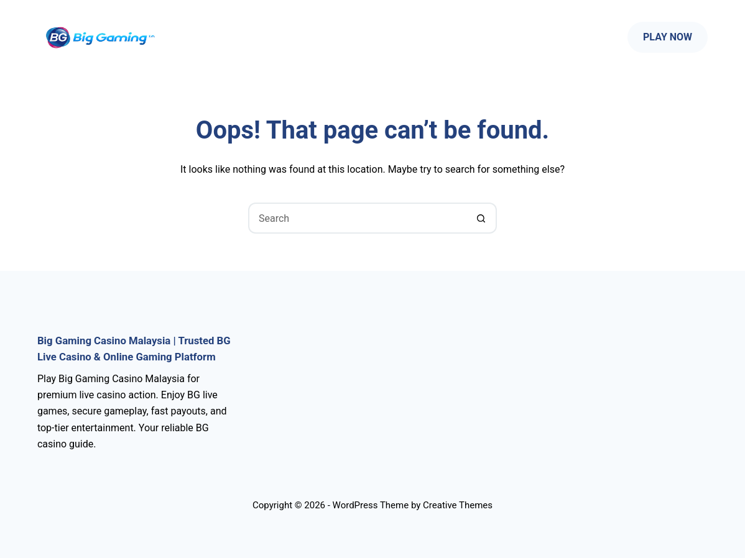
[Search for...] (357, 218)
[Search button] (481, 218)
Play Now (667, 37)
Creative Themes (458, 505)
